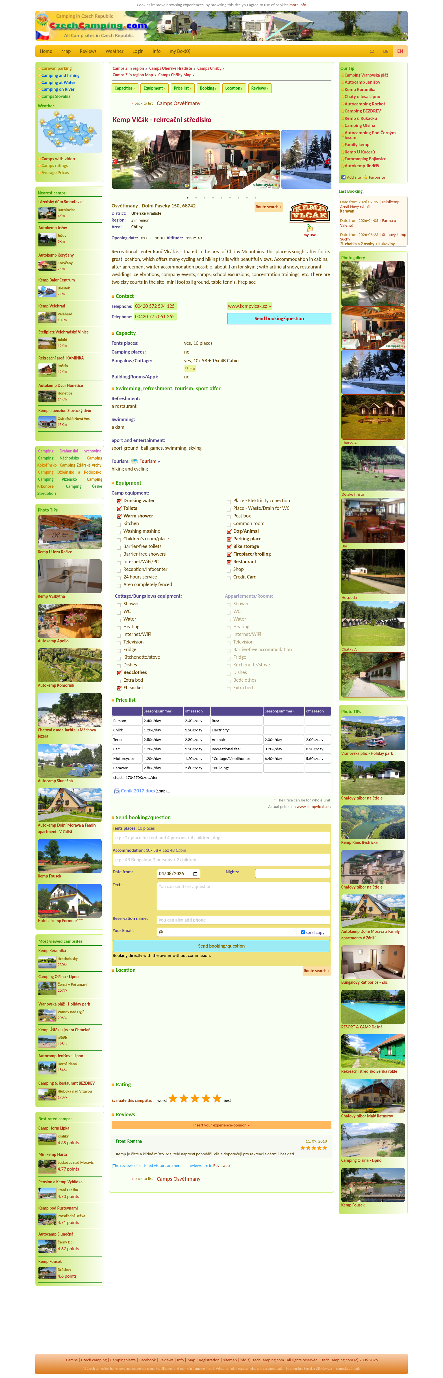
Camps (72, 1359)
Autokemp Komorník (56, 685)
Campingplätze (123, 1359)
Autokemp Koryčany (56, 255)
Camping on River (58, 89)
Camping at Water (58, 82)
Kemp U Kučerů (360, 152)
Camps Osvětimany (178, 103)
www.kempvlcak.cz (247, 306)
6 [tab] (230, 198)
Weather (114, 51)
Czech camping (94, 1359)
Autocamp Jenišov (362, 82)
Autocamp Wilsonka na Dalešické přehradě (370, 221)
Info (157, 51)
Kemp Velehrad (51, 306)
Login (138, 51)
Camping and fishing (60, 75)
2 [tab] (196, 198)
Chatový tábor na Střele (362, 798)
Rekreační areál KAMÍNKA (61, 358)
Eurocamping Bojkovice (365, 158)
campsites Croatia (348, 1369)
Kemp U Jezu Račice (55, 551)
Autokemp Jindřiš (362, 166)
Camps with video (58, 158)
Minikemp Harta (52, 1154)
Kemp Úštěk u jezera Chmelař (64, 1029)
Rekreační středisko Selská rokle (369, 1071)
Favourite (377, 177)
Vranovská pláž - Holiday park (64, 1004)
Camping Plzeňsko (57, 479)
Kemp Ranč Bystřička (359, 842)
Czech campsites (98, 1369)
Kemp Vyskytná (51, 596)
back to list (143, 103)
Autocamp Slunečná (55, 780)
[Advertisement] (69, 1320)
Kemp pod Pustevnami (58, 1208)
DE (385, 51)
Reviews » (221, 1166)
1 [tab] (187, 198)
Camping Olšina (360, 125)
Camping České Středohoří (69, 490)
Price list (181, 88)
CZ (372, 51)
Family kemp (357, 145)
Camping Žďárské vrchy (80, 465)
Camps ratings (55, 165)
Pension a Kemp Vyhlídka (60, 1181)
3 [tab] (204, 198)
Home (46, 51)
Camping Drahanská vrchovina (69, 451)
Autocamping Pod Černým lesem (370, 135)
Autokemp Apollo (53, 641)
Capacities (124, 88)
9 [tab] (255, 198)
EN (400, 51)
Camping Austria (204, 1369)
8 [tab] (247, 198)
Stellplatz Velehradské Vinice (63, 332)
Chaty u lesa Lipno (362, 96)
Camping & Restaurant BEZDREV (66, 1083)
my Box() (180, 51)
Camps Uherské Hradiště (170, 68)
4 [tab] (213, 198)
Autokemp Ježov (52, 227)
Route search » (269, 207)
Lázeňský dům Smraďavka (61, 201)
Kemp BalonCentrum (56, 280)
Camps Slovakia (56, 96)
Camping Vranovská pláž (366, 75)
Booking (207, 88)
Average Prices (55, 172)
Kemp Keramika (52, 950)
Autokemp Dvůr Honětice (60, 385)
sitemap (230, 1359)
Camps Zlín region (128, 68)
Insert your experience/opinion (221, 1125)
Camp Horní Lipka (53, 1128)
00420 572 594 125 (155, 306)
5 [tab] (221, 198)
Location (232, 88)
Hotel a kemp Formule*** (60, 920)
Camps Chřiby (209, 68)
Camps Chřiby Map (175, 74)
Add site (354, 177)
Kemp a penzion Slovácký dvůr (65, 410)
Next (327, 162)
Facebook (147, 1359)
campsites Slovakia (302, 1369)
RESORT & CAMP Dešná (362, 1027)
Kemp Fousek (49, 876)
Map (66, 51)
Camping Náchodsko (58, 458)
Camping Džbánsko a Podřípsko (69, 472)
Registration (209, 1359)
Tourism (148, 462)
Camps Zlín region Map (133, 74)
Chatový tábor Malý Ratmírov (367, 1116)
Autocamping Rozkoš (365, 104)
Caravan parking (57, 68)
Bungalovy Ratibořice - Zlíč (364, 982)
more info (297, 4)
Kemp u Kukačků (361, 118)
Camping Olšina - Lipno (58, 976)
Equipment (153, 88)
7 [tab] (238, 198)
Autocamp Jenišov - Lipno (60, 1055)
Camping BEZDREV (363, 111)
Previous (115, 162)
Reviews (88, 51)
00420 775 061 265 (155, 317)
